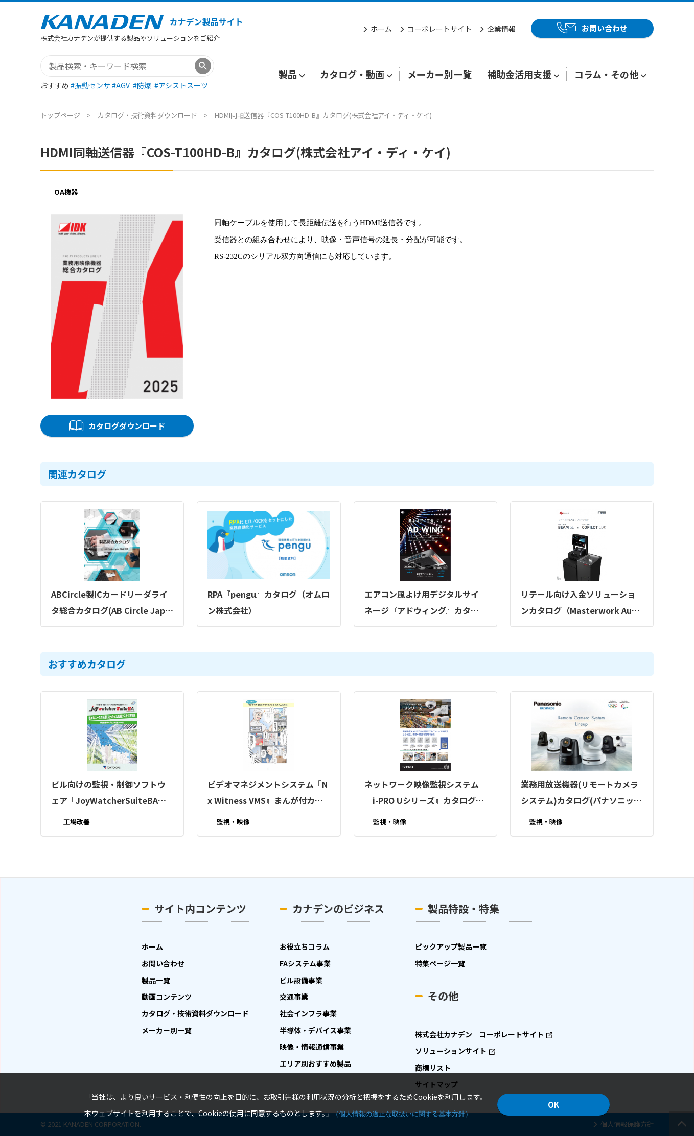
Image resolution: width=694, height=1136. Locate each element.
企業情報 (501, 28)
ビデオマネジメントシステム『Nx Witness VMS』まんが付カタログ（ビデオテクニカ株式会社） (268, 793)
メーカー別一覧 (439, 74)
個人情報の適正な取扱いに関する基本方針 (402, 1114)
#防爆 (143, 85)
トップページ (60, 115)
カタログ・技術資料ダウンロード (147, 115)
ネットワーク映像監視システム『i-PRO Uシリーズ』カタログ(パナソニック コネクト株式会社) (421, 793)
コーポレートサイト (439, 28)
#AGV (121, 85)
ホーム (381, 28)
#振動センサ (91, 85)
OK (553, 1104)
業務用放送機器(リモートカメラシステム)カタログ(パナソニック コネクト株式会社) (581, 793)
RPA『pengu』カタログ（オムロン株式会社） (268, 602)
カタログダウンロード (126, 425)
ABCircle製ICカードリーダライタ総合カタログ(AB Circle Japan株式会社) (110, 603)
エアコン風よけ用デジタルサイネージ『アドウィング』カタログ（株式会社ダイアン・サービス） (421, 603)
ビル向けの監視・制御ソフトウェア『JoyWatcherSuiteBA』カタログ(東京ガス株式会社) (108, 793)
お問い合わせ (605, 27)
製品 (288, 74)
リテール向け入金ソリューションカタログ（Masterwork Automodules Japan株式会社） (581, 603)
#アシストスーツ (181, 85)
